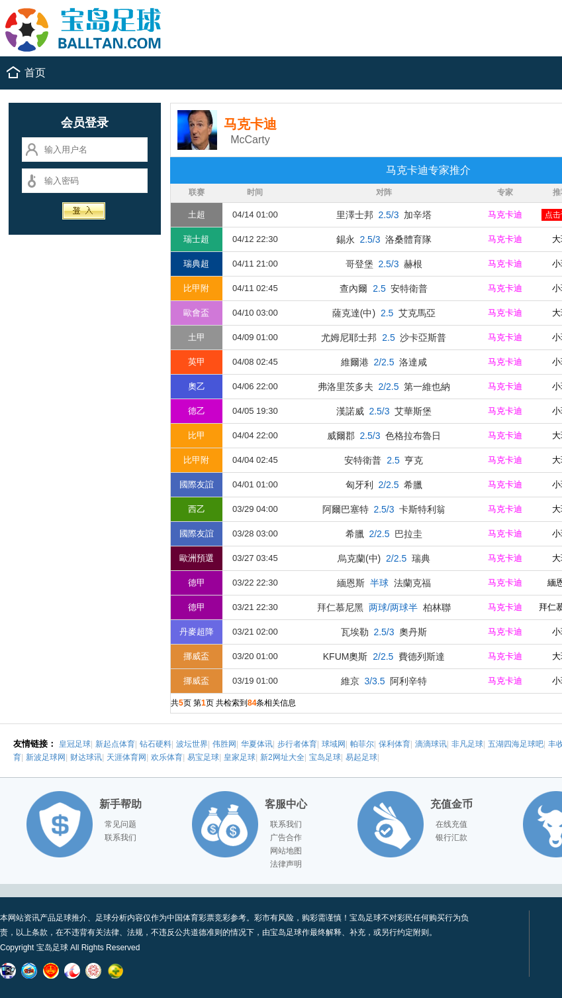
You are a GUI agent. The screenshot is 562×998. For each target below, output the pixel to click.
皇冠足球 (75, 744)
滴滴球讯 (431, 744)
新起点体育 (115, 744)
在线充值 (451, 824)
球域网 (334, 744)
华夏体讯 (257, 744)
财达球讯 (86, 757)
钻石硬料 (155, 744)
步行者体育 (297, 744)
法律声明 (286, 864)
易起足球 (361, 757)
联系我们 (120, 837)
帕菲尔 (362, 744)
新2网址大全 (282, 757)
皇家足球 (240, 757)
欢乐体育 (167, 757)
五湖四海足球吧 (515, 744)
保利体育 (394, 744)
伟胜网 (224, 744)
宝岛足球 (325, 757)
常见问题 (120, 824)
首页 (35, 72)
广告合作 (286, 837)
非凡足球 (467, 744)
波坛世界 (192, 744)
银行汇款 (451, 837)
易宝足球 (203, 757)
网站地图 (286, 850)
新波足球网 (46, 757)
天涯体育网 (126, 757)
